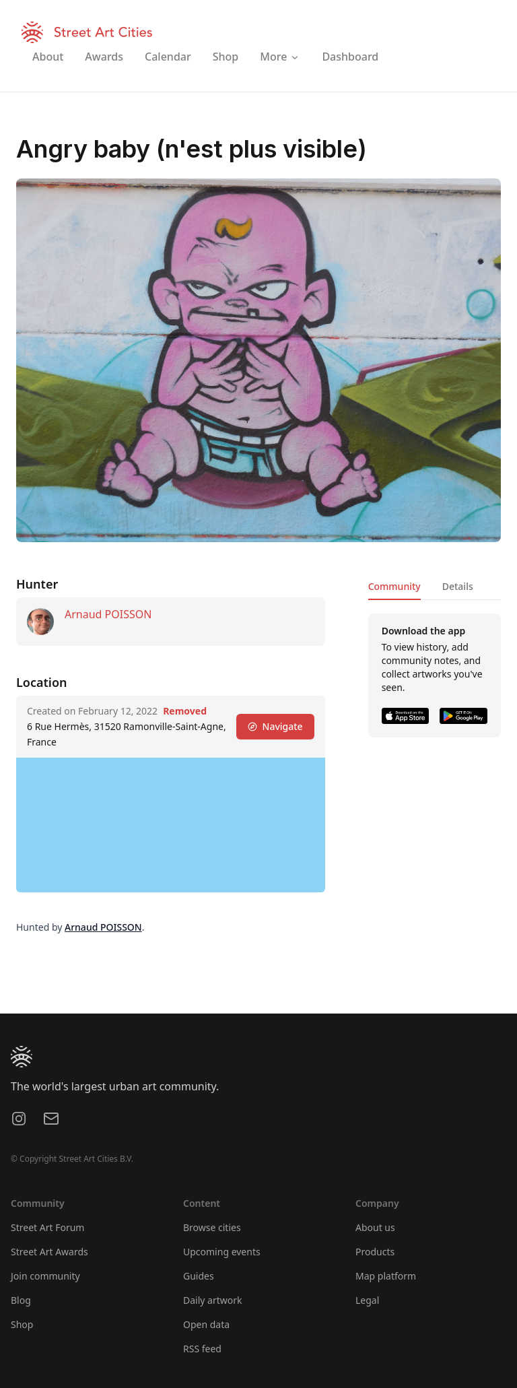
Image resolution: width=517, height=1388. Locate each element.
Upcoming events (222, 1251)
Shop (22, 1324)
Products (374, 1251)
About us (375, 1227)
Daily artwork (212, 1300)
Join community (45, 1275)
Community (394, 586)
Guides (198, 1275)
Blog (21, 1300)
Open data (206, 1324)
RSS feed (202, 1348)
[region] (170, 825)
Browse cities (212, 1227)
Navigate (275, 726)
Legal (367, 1300)
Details (457, 586)
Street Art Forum (47, 1227)
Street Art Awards (49, 1251)
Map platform (385, 1275)
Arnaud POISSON (108, 614)
